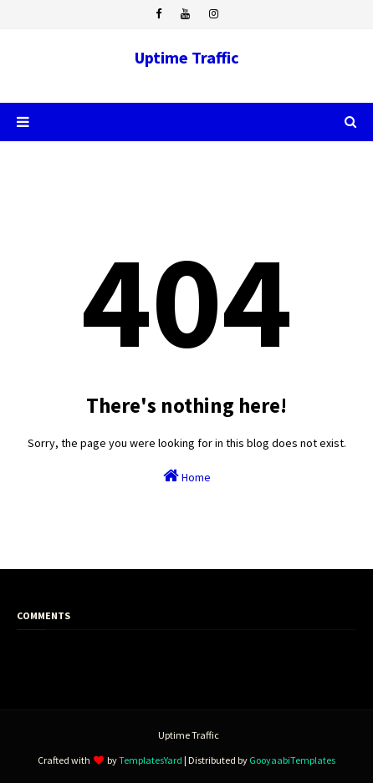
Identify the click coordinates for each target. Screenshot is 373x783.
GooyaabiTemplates (292, 760)
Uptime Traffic (187, 57)
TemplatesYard (150, 760)
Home (187, 476)
